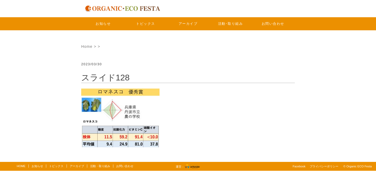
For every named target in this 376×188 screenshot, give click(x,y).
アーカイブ (188, 24)
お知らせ (103, 24)
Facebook (299, 166)
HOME (21, 166)
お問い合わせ (273, 24)
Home (86, 46)
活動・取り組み (100, 166)
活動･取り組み (230, 24)
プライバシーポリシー (324, 166)
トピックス (145, 24)
